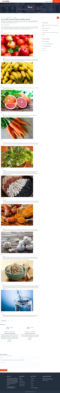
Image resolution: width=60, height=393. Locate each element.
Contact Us (21, 379)
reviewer (3, 17)
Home (19, 9)
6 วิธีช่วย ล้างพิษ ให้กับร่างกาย (30, 333)
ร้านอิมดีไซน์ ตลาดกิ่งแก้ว (47, 46)
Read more (10, 341)
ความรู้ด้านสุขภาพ (23, 9)
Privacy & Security (22, 382)
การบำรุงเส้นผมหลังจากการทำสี (46, 28)
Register (50, 1)
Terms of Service (22, 384)
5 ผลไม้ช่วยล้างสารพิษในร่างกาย (9, 333)
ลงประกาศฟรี (56, 1)
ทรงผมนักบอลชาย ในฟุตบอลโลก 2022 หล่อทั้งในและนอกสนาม (50, 32)
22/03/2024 (8, 17)
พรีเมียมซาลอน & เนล (50, 43)
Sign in (47, 1)
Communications (21, 385)
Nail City (48, 41)
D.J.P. (45, 48)
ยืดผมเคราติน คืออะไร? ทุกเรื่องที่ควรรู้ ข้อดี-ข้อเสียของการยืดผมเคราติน (50, 26)
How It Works (21, 381)
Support (20, 378)
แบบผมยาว (43, 34)
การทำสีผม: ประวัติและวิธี (45, 30)
